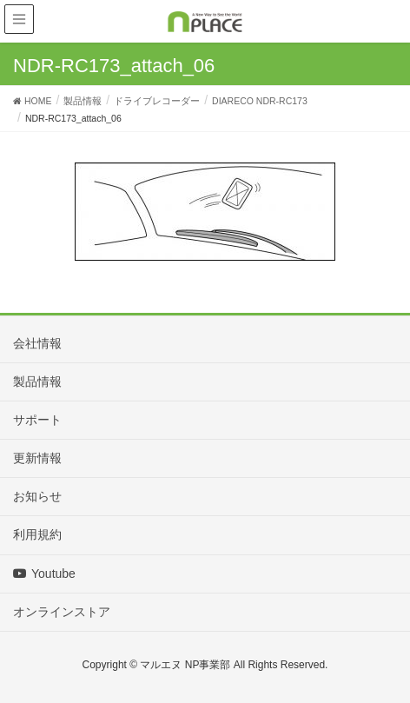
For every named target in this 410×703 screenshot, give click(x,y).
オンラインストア (61, 612)
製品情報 (37, 381)
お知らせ (37, 496)
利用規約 (37, 534)
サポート (37, 420)
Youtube (44, 573)
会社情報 (37, 343)
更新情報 (37, 458)
